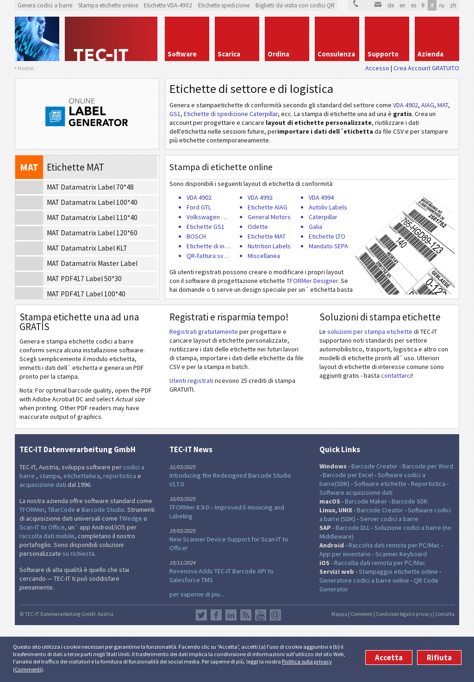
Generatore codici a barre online (365, 580)
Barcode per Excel (348, 475)
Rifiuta (439, 657)
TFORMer (31, 509)
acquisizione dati (42, 484)
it (432, 5)
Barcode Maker (366, 501)
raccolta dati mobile (47, 536)
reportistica (119, 476)
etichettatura (81, 476)
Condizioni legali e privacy (404, 614)
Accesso (377, 68)
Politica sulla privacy (307, 661)
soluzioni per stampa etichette (369, 331)
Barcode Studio (103, 509)
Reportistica (428, 483)
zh (453, 5)
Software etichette (380, 483)
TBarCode (61, 509)
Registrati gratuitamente (203, 331)
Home (26, 68)
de (390, 5)
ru (441, 5)
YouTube (260, 615)
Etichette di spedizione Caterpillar (231, 114)
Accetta (389, 657)
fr (423, 5)
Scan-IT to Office (42, 527)
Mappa (339, 614)
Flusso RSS (245, 615)
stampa (49, 476)
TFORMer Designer (312, 280)
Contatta (445, 614)
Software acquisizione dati (356, 492)
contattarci (396, 375)
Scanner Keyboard (401, 554)
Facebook (216, 615)
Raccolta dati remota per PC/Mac (394, 545)
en (402, 5)
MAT (442, 105)
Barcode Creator (374, 466)
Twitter (201, 615)
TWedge (130, 518)
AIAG (427, 105)
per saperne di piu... (196, 594)
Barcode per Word (427, 466)
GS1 (175, 114)
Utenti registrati (191, 380)
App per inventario (345, 554)
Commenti (28, 669)
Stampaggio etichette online (398, 571)
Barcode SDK (410, 501)
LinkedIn (231, 615)
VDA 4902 (405, 105)
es (413, 5)
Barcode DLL (353, 527)
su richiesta (78, 553)
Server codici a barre (389, 519)
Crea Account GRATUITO (426, 68)
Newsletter (275, 615)
